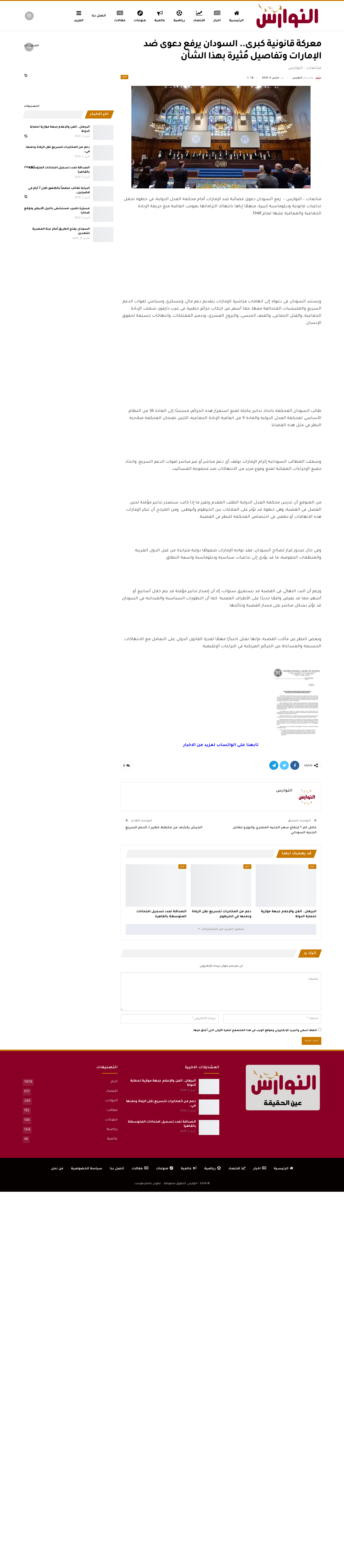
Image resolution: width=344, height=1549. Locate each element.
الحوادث (111, 1101)
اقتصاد (199, 15)
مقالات (119, 15)
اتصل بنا (99, 16)
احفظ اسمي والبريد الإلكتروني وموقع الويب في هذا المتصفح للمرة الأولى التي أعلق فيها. (255, 1030)
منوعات (140, 15)
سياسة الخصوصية (86, 1169)
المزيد (78, 15)
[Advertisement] (221, 262)
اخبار (217, 15)
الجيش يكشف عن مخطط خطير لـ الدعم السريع (163, 827)
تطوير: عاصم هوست (147, 1183)
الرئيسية (236, 15)
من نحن (57, 1169)
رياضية (179, 15)
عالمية (159, 15)
